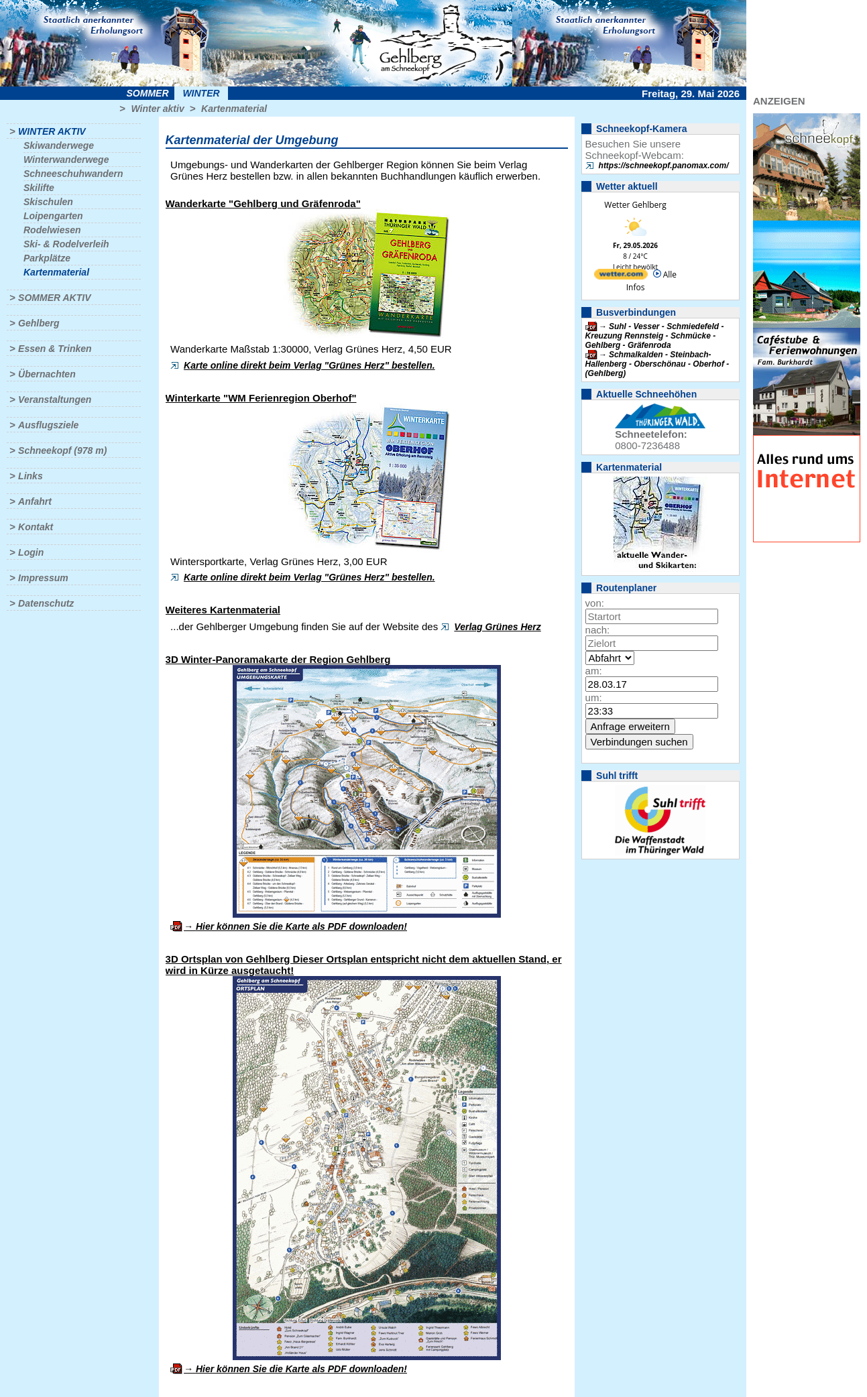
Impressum (43, 577)
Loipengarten (53, 215)
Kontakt (35, 527)
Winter (200, 93)
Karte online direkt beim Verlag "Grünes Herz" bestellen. (309, 365)
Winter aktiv (157, 108)
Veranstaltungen (54, 399)
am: (593, 670)
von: (594, 603)
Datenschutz (46, 603)
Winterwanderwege (66, 159)
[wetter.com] (621, 276)
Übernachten (47, 374)
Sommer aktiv (54, 297)
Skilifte (38, 187)
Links (30, 476)
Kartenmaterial (234, 108)
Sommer (148, 93)
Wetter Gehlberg (635, 204)
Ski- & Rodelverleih (66, 244)
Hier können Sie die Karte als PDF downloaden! (301, 926)
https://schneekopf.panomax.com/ (664, 165)
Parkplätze (46, 258)
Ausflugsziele (48, 425)
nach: (597, 629)
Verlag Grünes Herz (497, 626)
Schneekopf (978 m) (62, 450)
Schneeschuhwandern (73, 173)
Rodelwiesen (52, 230)
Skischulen (48, 201)
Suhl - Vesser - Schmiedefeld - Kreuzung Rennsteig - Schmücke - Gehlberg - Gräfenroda (654, 336)
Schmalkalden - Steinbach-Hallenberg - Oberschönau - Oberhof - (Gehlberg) (657, 364)
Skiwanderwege (58, 145)
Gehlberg (38, 323)
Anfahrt (35, 501)
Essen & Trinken (54, 348)
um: (593, 697)
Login (31, 552)
